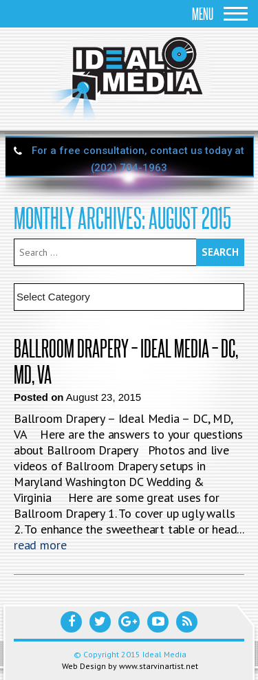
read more (40, 545)
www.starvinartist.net (158, 666)
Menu (220, 14)
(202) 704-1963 (129, 168)
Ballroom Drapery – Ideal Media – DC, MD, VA (126, 361)
